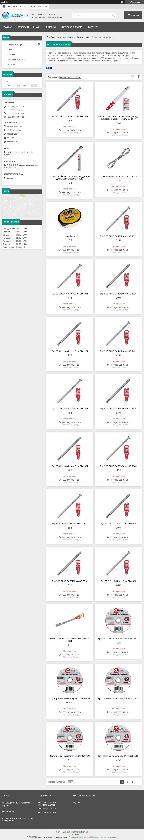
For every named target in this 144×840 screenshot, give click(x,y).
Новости (11, 64)
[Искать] (113, 15)
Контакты (50, 27)
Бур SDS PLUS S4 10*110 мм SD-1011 (70, 116)
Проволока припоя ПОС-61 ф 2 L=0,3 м (118, 176)
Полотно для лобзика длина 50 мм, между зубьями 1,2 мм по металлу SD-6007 (118, 117)
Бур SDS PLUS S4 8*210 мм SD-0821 (118, 581)
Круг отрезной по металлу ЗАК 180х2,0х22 (70, 756)
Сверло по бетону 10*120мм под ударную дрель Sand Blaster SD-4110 (70, 177)
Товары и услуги (58, 37)
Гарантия (93, 27)
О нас (36, 27)
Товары (22, 27)
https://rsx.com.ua (14, 126)
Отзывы (11, 54)
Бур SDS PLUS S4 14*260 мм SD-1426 (70, 409)
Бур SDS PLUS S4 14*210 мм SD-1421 (118, 351)
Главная (7, 27)
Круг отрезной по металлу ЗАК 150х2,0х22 (70, 698)
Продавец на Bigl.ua (72, 835)
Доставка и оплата (71, 27)
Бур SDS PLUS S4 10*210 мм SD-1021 (118, 236)
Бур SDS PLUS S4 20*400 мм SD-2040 (118, 466)
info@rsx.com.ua (13, 130)
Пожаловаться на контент (79, 837)
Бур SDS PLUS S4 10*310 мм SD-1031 (70, 294)
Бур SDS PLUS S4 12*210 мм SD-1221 (70, 351)
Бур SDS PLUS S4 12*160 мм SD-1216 (118, 294)
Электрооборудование (79, 37)
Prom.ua (84, 832)
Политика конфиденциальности (104, 837)
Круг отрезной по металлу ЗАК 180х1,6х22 (118, 698)
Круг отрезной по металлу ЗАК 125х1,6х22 (118, 638)
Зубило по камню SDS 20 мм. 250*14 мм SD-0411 (69, 639)
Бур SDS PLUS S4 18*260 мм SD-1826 (118, 409)
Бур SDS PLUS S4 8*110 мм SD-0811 (118, 524)
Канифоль (70, 236)
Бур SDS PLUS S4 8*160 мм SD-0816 (69, 581)
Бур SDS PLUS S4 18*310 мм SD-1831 (70, 466)
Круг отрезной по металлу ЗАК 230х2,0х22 (118, 756)
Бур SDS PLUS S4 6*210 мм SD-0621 (69, 524)
